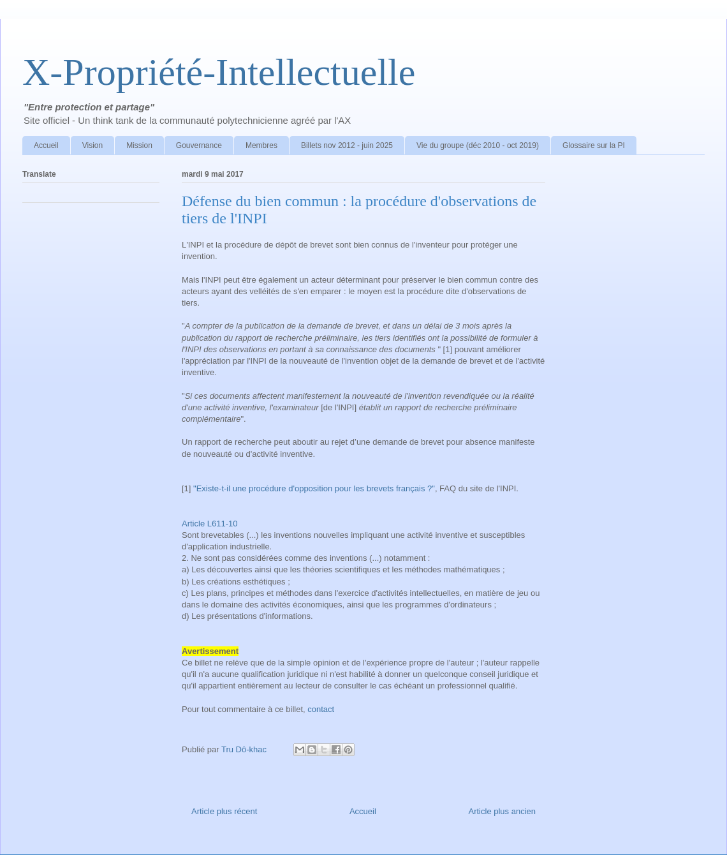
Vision (92, 145)
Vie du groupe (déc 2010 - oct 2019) (477, 145)
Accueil (46, 145)
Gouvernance (199, 145)
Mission (139, 145)
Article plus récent (224, 811)
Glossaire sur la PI (593, 145)
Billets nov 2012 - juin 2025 (347, 145)
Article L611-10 (211, 523)
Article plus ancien (502, 811)
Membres (261, 145)
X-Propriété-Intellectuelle (218, 72)
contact (320, 709)
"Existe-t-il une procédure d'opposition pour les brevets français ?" (314, 488)
